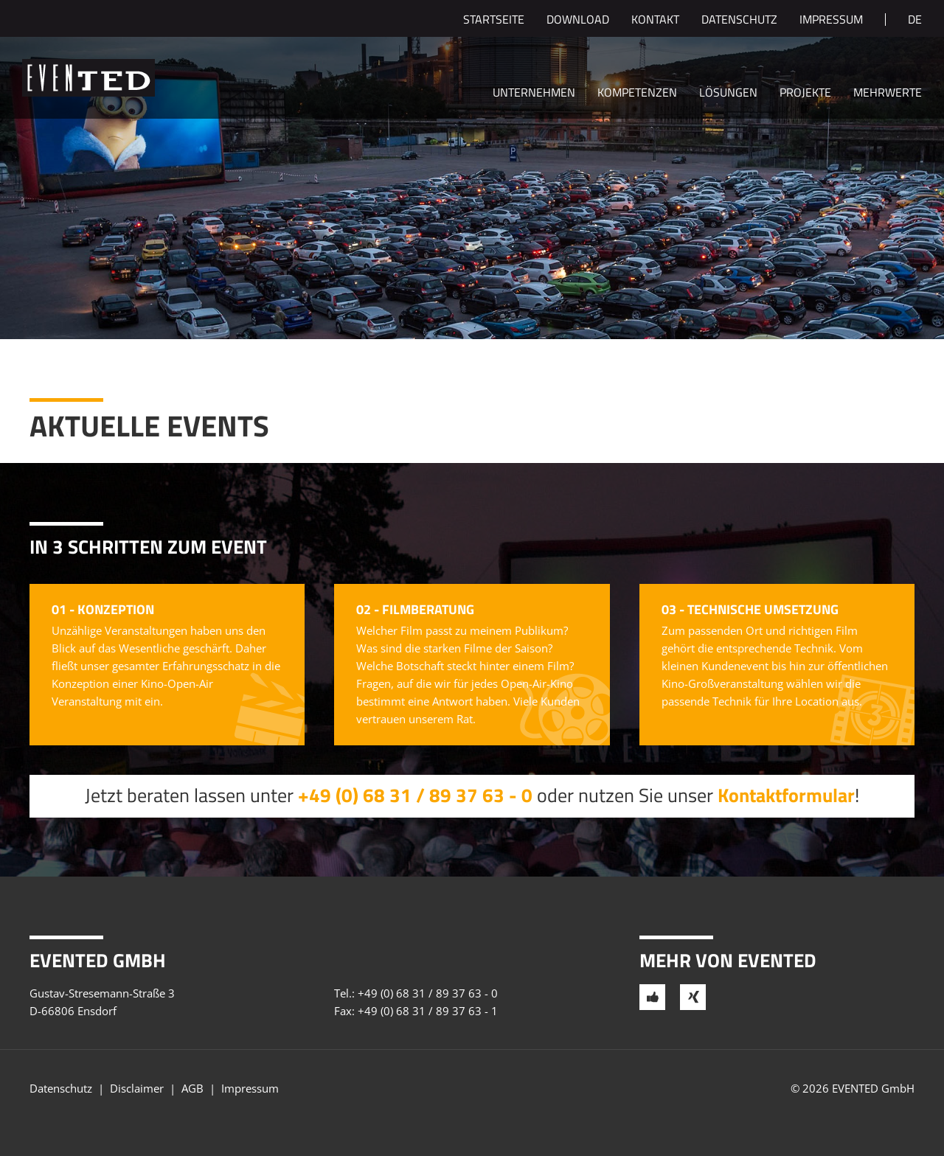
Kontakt (655, 20)
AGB (192, 1088)
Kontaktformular (786, 795)
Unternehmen (534, 93)
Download (577, 20)
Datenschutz (739, 20)
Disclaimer (137, 1088)
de (915, 20)
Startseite (493, 20)
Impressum (831, 20)
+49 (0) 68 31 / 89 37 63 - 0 (415, 795)
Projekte (805, 93)
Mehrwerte (887, 93)
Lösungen (728, 93)
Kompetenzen (637, 93)
